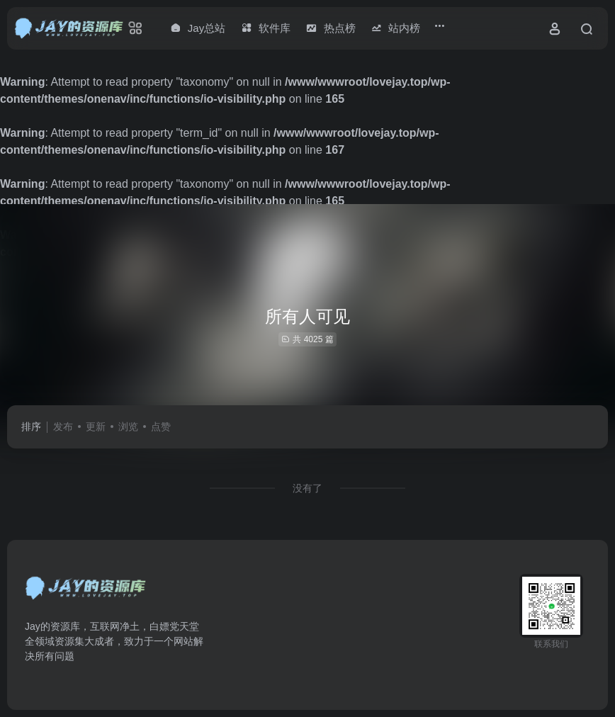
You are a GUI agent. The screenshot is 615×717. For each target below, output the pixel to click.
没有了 (307, 488)
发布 (63, 426)
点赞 (161, 426)
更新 (96, 426)
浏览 (128, 426)
